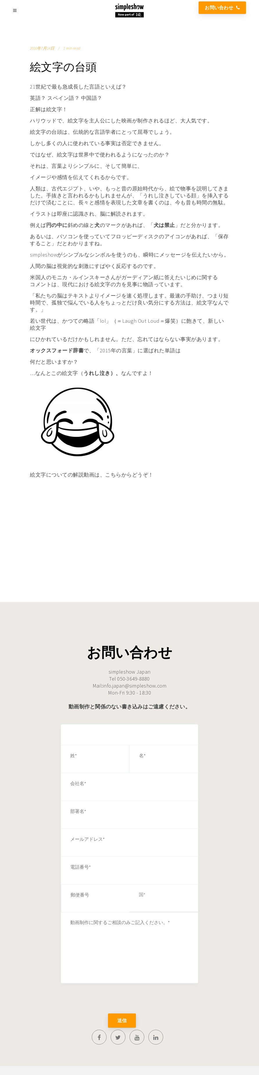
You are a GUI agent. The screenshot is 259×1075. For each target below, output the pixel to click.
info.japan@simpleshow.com (134, 685)
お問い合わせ (222, 7)
